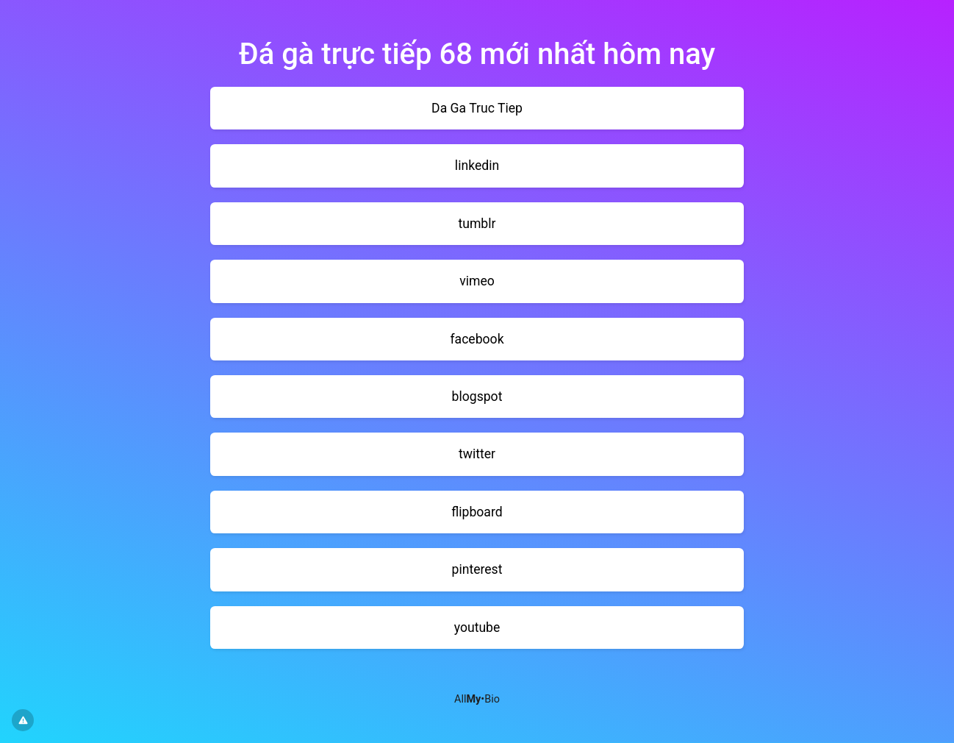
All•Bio (477, 699)
